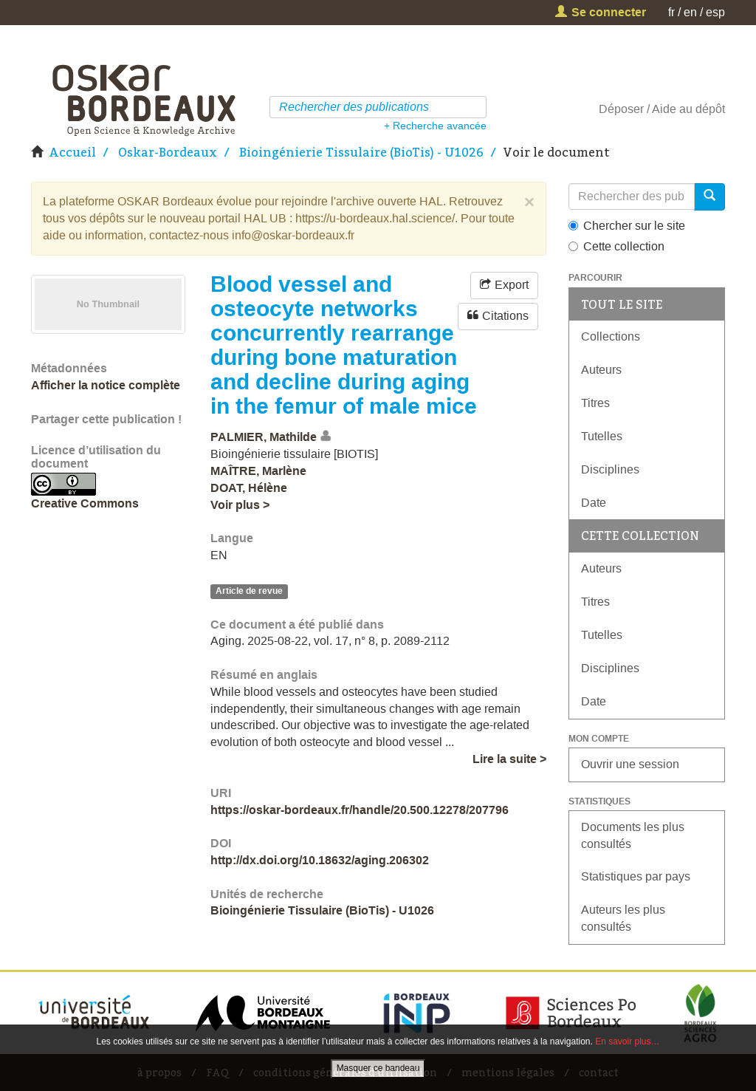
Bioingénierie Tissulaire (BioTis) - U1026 (361, 152)
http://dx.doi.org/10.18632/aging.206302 (319, 860)
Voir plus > (239, 505)
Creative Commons (85, 503)
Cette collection (616, 246)
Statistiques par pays (635, 876)
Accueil (72, 152)
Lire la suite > (509, 759)
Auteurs (601, 369)
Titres (595, 403)
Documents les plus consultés (632, 835)
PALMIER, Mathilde (263, 437)
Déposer (621, 109)
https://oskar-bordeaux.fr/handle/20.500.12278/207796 (359, 810)
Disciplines (610, 469)
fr (671, 12)
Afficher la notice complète (105, 385)
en (690, 12)
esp (715, 12)
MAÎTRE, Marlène (258, 471)
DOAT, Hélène (248, 488)
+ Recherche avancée (435, 125)
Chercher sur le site (626, 225)
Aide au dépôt (688, 109)
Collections (610, 336)
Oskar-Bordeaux (167, 152)
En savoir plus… (627, 1041)
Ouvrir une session (630, 764)
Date (593, 502)
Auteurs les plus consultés (623, 918)
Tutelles (601, 436)
